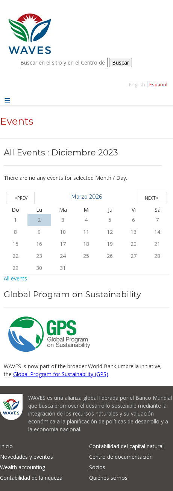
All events (15, 278)
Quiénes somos (108, 477)
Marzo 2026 (86, 196)
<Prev (21, 198)
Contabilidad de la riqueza (31, 477)
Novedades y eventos (26, 456)
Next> (151, 198)
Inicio (6, 446)
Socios (97, 467)
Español (158, 84)
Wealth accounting (22, 467)
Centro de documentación (121, 456)
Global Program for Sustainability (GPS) (60, 374)
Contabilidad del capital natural (126, 446)
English (137, 84)
